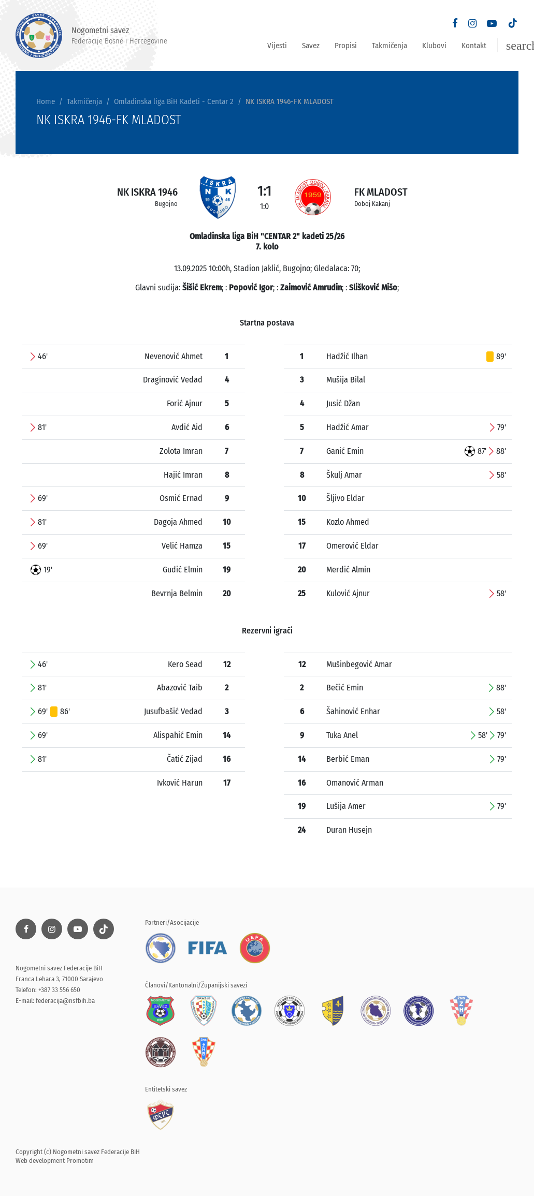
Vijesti (277, 45)
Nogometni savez (91, 35)
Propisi (346, 45)
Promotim (80, 1160)
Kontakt (473, 45)
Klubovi (434, 45)
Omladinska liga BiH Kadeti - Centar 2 (174, 101)
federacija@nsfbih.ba (65, 1001)
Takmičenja (389, 45)
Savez (311, 45)
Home (45, 101)
